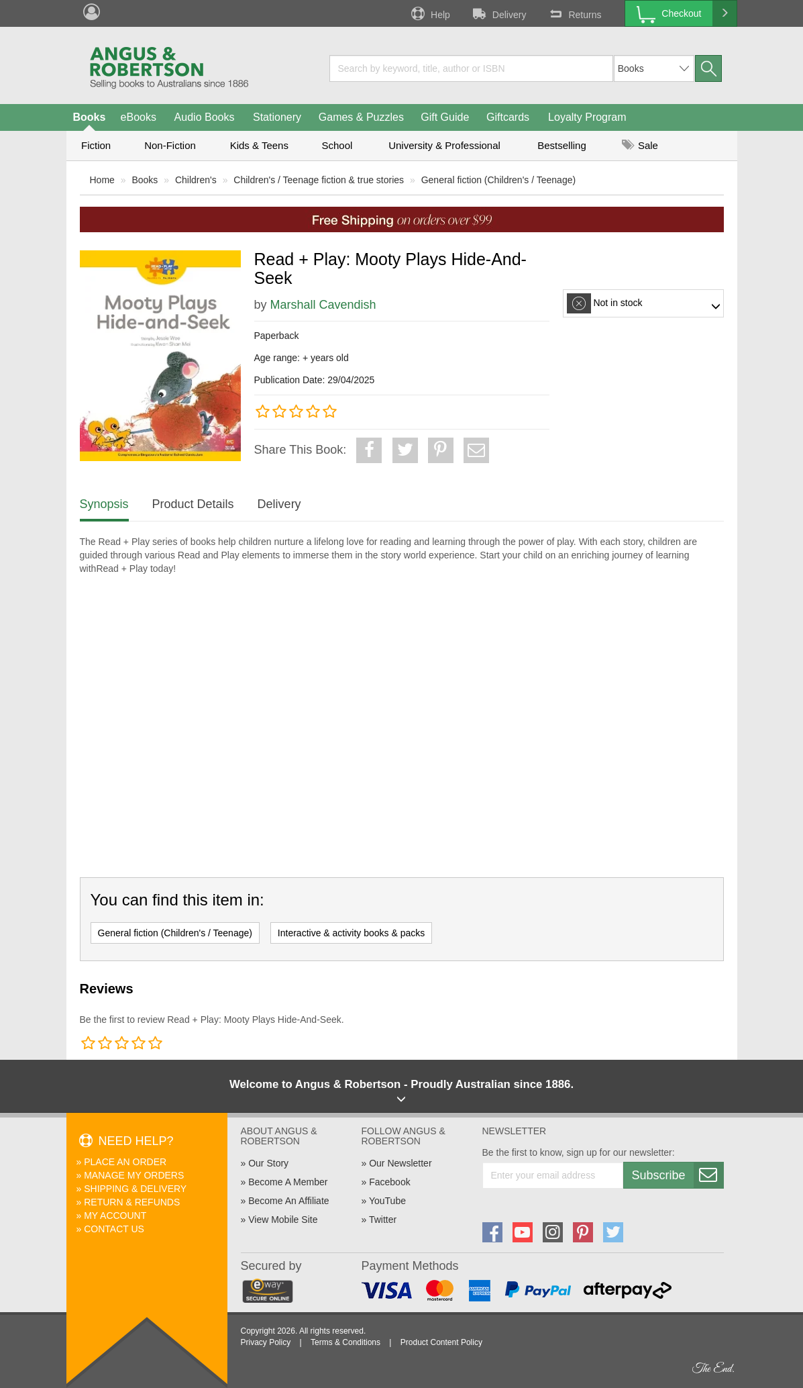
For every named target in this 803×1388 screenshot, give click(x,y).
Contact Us (114, 1229)
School (337, 145)
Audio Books (204, 117)
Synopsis (104, 504)
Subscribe (677, 1175)
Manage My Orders (134, 1175)
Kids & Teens (259, 145)
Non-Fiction (170, 145)
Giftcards (507, 117)
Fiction (96, 145)
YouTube (387, 1200)
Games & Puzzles (361, 117)
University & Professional (444, 145)
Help (429, 13)
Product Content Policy (441, 1342)
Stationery (277, 117)
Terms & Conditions (345, 1342)
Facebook (389, 1182)
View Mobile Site (282, 1219)
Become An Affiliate (288, 1200)
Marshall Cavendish (323, 304)
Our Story (268, 1163)
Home (102, 180)
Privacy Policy (266, 1342)
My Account (115, 1215)
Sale (640, 145)
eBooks (138, 117)
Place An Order (125, 1161)
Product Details (193, 504)
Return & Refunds (132, 1202)
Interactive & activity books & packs (351, 933)
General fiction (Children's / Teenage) (498, 180)
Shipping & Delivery (135, 1188)
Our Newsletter (400, 1163)
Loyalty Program (587, 117)
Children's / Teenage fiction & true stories (318, 180)
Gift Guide (445, 117)
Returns (573, 13)
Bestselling (561, 145)
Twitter (382, 1219)
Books (89, 117)
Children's (196, 180)
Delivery (498, 13)
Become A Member (287, 1182)
